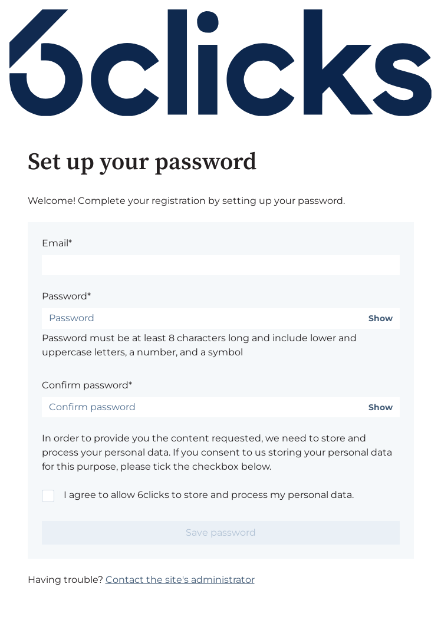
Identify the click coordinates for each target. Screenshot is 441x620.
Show (380, 319)
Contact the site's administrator (180, 579)
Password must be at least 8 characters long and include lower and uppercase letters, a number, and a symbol (199, 345)
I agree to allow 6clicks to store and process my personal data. (209, 494)
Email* (57, 243)
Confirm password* (87, 385)
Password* (66, 296)
